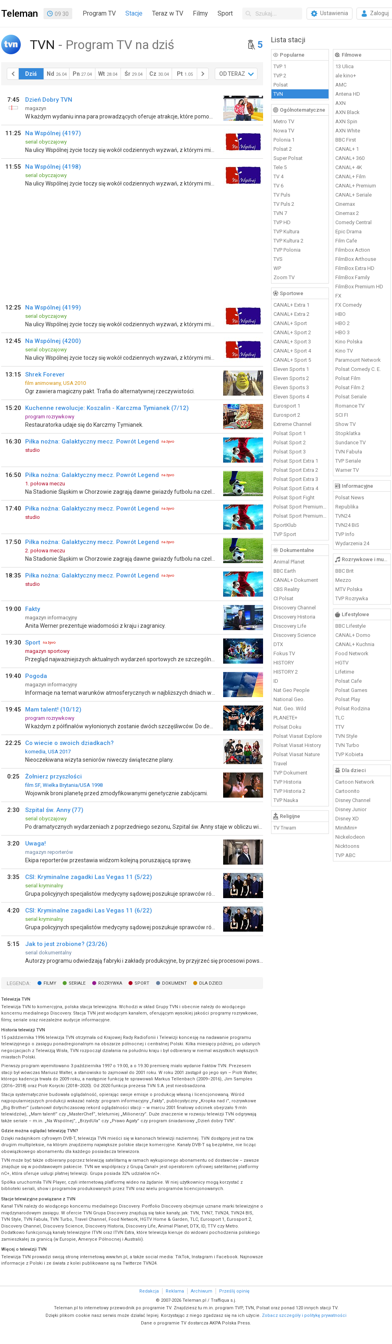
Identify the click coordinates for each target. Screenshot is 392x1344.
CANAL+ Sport (290, 323)
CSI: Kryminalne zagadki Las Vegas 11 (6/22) (88, 910)
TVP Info (344, 534)
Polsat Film (347, 378)
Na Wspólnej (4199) (53, 307)
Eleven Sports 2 (291, 378)
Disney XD (347, 819)
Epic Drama (348, 232)
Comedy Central (353, 222)
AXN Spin (346, 121)
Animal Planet (289, 562)
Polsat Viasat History (297, 745)
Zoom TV (284, 277)
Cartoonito (347, 791)
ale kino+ (345, 76)
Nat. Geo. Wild (289, 708)
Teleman (19, 13)
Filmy (200, 13)
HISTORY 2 (285, 672)
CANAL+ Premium (355, 186)
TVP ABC (345, 855)
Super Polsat (288, 158)
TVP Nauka (285, 800)
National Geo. (289, 699)
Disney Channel (352, 800)
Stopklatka (347, 433)
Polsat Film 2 (349, 387)
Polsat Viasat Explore (297, 736)
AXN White (347, 131)
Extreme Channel (292, 424)
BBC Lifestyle (350, 626)
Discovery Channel (294, 608)
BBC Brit (344, 571)
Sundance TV (350, 442)
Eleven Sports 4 (291, 397)
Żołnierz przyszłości (53, 776)
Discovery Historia (294, 617)
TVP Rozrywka (351, 598)
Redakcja (149, 1291)
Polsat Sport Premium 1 (300, 507)
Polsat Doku (287, 727)
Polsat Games (351, 690)
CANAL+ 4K (348, 167)
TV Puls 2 (283, 204)
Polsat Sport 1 (289, 433)
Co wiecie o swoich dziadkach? (69, 743)
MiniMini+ (346, 828)
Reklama (175, 1291)
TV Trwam (284, 828)
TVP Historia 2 (289, 791)
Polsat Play (347, 699)
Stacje (134, 13)
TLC (339, 718)
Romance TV (349, 406)
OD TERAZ (232, 74)
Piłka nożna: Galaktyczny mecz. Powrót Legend (92, 441)
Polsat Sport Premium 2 (300, 516)
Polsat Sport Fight (294, 498)
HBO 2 (342, 323)
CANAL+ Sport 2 (292, 332)
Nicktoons (347, 846)
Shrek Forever (45, 374)
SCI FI (341, 415)
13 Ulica (344, 66)
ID (275, 681)
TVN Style (346, 736)
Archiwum (201, 1291)
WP (277, 268)
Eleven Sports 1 (291, 369)
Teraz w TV (167, 13)
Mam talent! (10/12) (53, 709)
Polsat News (349, 498)
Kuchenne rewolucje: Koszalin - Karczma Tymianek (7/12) (107, 408)
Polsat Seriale (350, 397)
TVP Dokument (290, 773)
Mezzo (343, 580)
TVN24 (342, 516)
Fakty (32, 609)
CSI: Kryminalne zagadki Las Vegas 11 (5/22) (88, 877)
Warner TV (347, 470)
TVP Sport (284, 534)
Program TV (99, 13)
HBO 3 (342, 332)
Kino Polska (348, 342)
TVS (278, 259)
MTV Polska (348, 589)
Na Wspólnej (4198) (53, 166)
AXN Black (347, 112)
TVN (278, 94)
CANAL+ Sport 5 (292, 360)
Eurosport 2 (286, 415)
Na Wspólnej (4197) (53, 133)
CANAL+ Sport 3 (292, 342)
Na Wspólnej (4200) (53, 341)
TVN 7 (280, 213)
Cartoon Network (354, 782)
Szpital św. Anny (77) (54, 810)
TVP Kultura (286, 232)
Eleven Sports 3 (291, 387)
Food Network (351, 653)
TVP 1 (279, 66)
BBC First (345, 140)
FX (338, 296)
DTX (278, 644)
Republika (346, 507)
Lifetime (344, 672)
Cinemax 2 (347, 213)
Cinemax (345, 204)
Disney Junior (350, 809)
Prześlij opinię (234, 1291)
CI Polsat (283, 598)
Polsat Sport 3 (289, 452)
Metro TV (283, 121)
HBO (340, 314)
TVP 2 (279, 76)
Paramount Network (358, 360)
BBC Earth (284, 571)
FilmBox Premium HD (359, 287)
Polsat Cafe (348, 681)
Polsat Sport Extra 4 (295, 488)
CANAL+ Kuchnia (354, 644)
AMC (340, 85)
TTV (339, 727)
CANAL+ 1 (347, 149)
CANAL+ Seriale (353, 195)
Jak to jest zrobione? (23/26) (66, 944)
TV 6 (278, 186)
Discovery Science (294, 635)
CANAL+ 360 (349, 158)
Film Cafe (346, 241)
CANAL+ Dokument (295, 580)
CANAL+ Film (350, 176)
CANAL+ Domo (352, 635)
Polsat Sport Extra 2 (295, 470)
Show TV (345, 424)
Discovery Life (289, 626)
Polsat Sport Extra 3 (295, 479)
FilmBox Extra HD (354, 268)
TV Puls (281, 195)
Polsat (280, 85)
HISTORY (283, 663)
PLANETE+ (285, 718)
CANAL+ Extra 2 (291, 314)
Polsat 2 (282, 149)
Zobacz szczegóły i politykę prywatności (304, 1315)
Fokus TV (284, 653)
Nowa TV (283, 131)
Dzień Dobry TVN (48, 99)
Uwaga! (35, 843)
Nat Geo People (291, 690)
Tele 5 (280, 167)
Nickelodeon (350, 837)
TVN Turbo (347, 745)
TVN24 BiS (347, 525)
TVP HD (282, 222)
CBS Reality (286, 589)
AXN (340, 103)
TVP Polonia (287, 250)
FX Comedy (348, 305)
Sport (225, 13)
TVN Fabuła (348, 452)
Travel (280, 764)
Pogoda (36, 676)
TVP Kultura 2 (288, 241)
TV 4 (278, 176)
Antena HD (347, 94)
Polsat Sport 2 (289, 442)
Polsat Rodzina (352, 708)
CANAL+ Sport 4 (292, 351)
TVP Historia (287, 782)
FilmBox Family (352, 277)
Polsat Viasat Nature (296, 754)
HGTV (341, 663)
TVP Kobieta (349, 754)
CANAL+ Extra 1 (291, 305)
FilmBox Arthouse (355, 259)
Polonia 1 (284, 140)
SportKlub (285, 525)
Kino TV (344, 351)
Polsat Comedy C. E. (358, 369)
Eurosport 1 (286, 406)
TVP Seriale (348, 461)
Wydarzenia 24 (352, 543)
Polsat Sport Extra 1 (295, 461)
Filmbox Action (352, 250)
